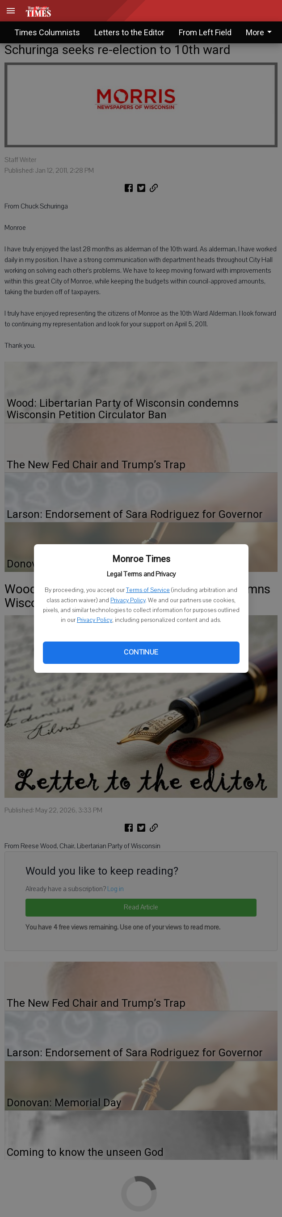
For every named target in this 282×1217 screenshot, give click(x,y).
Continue (141, 652)
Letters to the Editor (129, 32)
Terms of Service (148, 590)
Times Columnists (47, 32)
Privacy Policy (127, 600)
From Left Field (205, 32)
